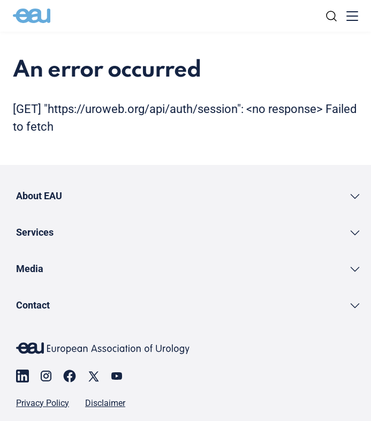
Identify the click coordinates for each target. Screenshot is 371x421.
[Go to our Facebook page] (69, 376)
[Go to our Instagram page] (46, 376)
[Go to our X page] (93, 376)
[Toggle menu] (352, 16)
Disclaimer (105, 403)
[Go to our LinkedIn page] (22, 376)
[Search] (331, 16)
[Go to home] (31, 16)
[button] (188, 196)
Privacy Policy (42, 403)
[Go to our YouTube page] (116, 376)
